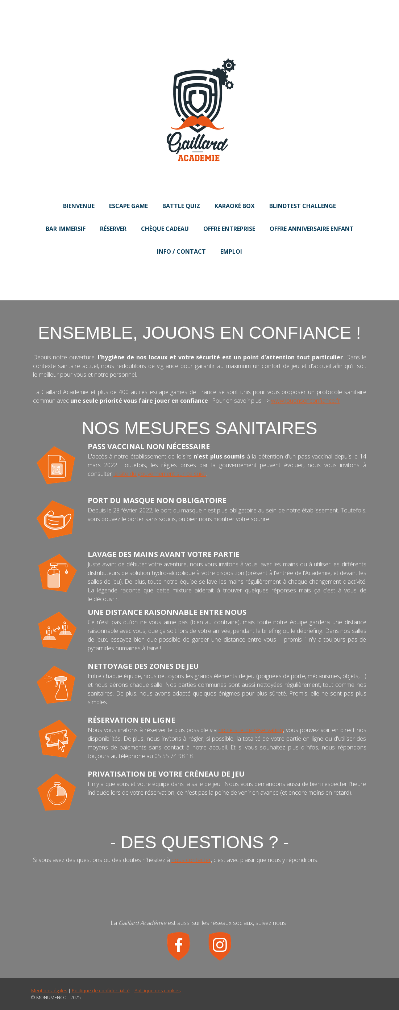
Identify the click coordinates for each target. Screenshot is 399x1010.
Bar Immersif (66, 229)
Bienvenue (79, 206)
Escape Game (128, 206)
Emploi (231, 251)
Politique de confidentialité (101, 990)
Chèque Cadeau (165, 229)
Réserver (113, 229)
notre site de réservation (251, 730)
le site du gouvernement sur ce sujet (159, 474)
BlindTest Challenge (302, 206)
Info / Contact (181, 251)
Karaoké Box (235, 206)
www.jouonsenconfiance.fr (305, 401)
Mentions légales (49, 990)
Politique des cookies (157, 990)
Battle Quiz (181, 206)
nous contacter (191, 860)
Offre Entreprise (229, 229)
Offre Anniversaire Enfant (312, 229)
